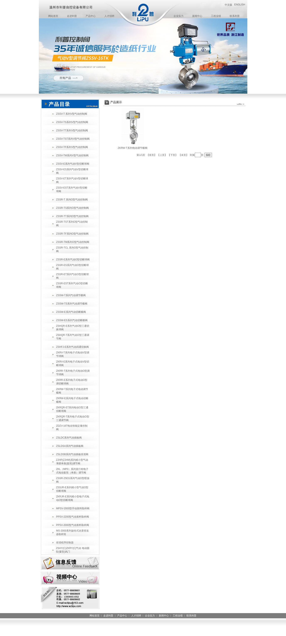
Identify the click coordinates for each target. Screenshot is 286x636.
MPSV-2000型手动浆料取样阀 (72, 508)
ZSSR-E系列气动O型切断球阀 (73, 259)
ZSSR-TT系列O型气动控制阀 (72, 216)
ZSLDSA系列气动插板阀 (69, 446)
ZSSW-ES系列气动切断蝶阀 (71, 320)
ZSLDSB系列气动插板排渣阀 (72, 454)
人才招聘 (109, 16)
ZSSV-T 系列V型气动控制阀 (71, 113)
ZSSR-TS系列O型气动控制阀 (72, 207)
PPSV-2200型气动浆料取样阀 (72, 516)
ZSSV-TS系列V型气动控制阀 (72, 122)
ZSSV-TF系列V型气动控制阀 (72, 147)
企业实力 (179, 16)
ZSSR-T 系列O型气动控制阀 (72, 199)
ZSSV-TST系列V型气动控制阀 (73, 138)
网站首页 (53, 16)
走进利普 (72, 16)
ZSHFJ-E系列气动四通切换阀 (72, 346)
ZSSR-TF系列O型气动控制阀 (72, 233)
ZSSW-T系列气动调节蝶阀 (71, 295)
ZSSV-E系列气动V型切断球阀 (72, 163)
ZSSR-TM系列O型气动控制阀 (72, 242)
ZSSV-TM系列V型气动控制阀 (72, 155)
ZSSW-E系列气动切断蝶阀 (71, 312)
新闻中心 (197, 16)
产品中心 (91, 16)
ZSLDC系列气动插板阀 (69, 437)
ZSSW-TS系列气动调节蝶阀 (71, 303)
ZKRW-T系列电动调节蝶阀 (132, 148)
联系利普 (235, 16)
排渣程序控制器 (65, 542)
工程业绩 (216, 16)
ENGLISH (239, 4)
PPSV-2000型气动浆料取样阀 (72, 525)
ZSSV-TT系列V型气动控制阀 (72, 130)
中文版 (228, 4)
